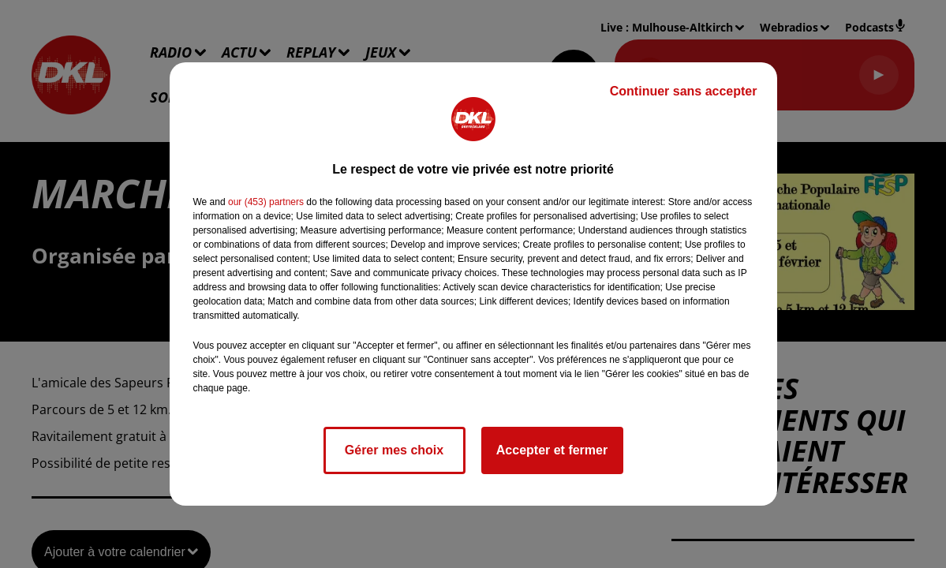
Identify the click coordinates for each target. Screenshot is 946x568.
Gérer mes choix (394, 450)
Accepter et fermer (552, 450)
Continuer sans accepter (683, 91)
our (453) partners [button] (266, 201)
